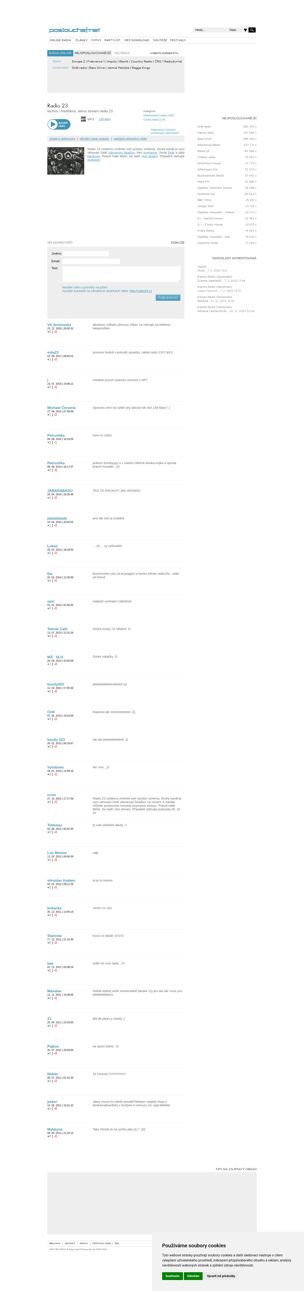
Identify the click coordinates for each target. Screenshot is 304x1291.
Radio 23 (203, 151)
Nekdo (52, 1074)
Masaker (54, 991)
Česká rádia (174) (154, 119)
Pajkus (53, 1046)
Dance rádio (205, 133)
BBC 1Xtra (204, 200)
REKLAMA (54, 1244)
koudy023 (55, 684)
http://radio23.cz (141, 291)
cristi (51, 795)
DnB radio (79, 68)
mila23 (52, 352)
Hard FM (203, 182)
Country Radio (141, 61)
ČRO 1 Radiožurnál (168, 61)
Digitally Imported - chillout (215, 212)
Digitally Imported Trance (214, 188)
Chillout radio (206, 157)
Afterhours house (209, 163)
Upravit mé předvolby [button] (221, 1276)
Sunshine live (206, 194)
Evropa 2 (78, 61)
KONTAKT (70, 1244)
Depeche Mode (207, 243)
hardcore (93, 156)
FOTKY (96, 40)
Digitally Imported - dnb (213, 237)
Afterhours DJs (207, 169)
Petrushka (56, 435)
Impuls (112, 61)
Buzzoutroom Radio (210, 175)
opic (51, 601)
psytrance (150, 152)
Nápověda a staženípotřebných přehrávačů (165, 131)
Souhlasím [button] (173, 1276)
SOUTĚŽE (160, 40)
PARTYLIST (112, 40)
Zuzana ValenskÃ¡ (210, 281)
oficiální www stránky (94, 138)
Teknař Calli (57, 629)
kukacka (54, 908)
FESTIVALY (178, 40)
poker (52, 1102)
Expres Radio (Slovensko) (214, 277)
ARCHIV (84, 1244)
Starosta (54, 936)
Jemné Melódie (118, 68)
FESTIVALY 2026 (101, 1244)
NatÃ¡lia (202, 301)
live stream (150, 156)
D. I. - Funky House (210, 224)
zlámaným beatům (121, 152)
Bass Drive (97, 68)
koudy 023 (56, 740)
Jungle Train (205, 206)
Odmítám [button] (193, 1276)
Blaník (123, 61)
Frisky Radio (205, 230)
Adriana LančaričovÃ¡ (212, 311)
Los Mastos (57, 853)
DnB (171, 152)
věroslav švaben (61, 880)
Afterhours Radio (208, 145)
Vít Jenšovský (59, 325)
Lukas (52, 546)
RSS (117, 1244)
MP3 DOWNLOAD (137, 40)
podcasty (93, 160)
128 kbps (105, 119)
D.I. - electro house (209, 218)
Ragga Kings (141, 68)
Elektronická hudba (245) (159, 115)
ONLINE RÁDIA (60, 40)
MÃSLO (55, 657)
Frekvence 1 (95, 61)
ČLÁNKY (82, 40)
